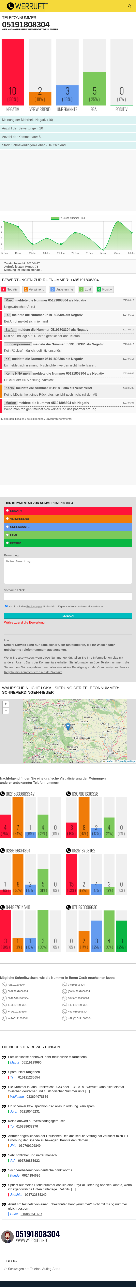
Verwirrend (17, 518)
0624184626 (31, 1175)
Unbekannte (17, 527)
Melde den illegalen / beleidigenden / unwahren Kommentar (36, 418)
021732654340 (36, 1194)
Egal (12, 535)
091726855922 (29, 1160)
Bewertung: (68, 568)
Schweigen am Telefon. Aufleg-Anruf (34, 1269)
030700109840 (30, 1145)
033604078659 (37, 1096)
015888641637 (31, 1214)
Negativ (14, 510)
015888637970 (27, 1126)
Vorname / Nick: (68, 594)
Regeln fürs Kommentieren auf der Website (33, 672)
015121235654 (29, 1077)
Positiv (13, 543)
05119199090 (32, 1062)
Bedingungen (34, 606)
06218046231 (30, 1111)
